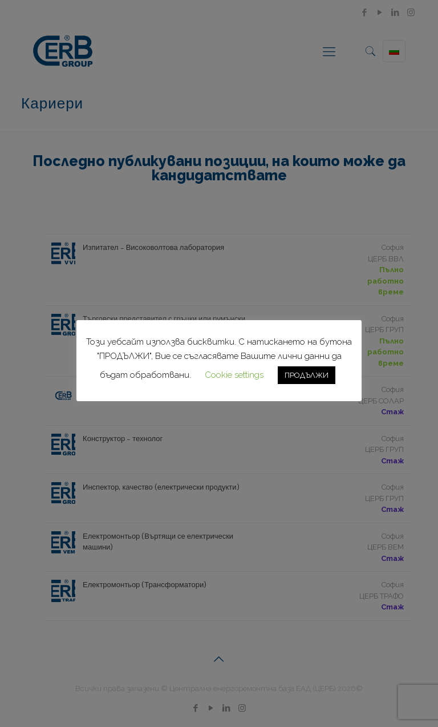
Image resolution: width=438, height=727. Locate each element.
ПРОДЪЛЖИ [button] (306, 375)
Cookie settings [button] (234, 375)
